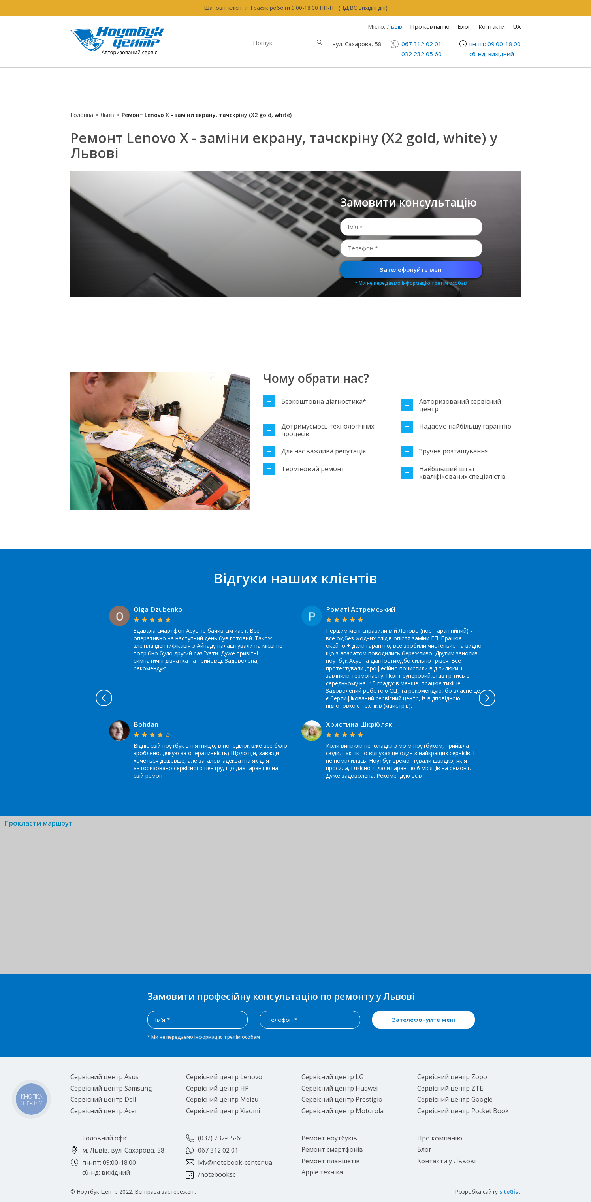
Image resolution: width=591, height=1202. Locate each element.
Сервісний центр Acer (103, 1110)
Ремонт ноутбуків (131, 85)
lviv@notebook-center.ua (235, 1162)
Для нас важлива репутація (314, 451)
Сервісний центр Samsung (111, 1088)
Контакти (491, 26)
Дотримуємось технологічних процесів (318, 430)
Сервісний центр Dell (103, 1099)
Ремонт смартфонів (365, 81)
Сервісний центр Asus (104, 1076)
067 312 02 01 (421, 44)
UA (517, 26)
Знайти (319, 42)
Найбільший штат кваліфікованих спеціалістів (453, 472)
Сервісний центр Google (455, 1099)
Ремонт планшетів (363, 89)
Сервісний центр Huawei (339, 1088)
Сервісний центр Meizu (222, 1099)
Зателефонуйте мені (411, 269)
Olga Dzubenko (158, 609)
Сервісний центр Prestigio (341, 1099)
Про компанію (430, 26)
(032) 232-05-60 (221, 1138)
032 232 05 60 (421, 54)
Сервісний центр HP (217, 1088)
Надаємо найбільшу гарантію (456, 426)
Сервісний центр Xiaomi (223, 1110)
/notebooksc (216, 1174)
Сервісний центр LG (332, 1076)
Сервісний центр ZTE (450, 1088)
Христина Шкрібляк (359, 724)
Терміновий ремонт (303, 469)
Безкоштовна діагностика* (314, 401)
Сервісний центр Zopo (452, 1076)
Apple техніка (238, 85)
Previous (78, 698)
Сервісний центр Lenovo (224, 1076)
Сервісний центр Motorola (342, 1110)
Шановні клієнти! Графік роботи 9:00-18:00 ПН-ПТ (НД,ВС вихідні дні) (296, 7)
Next (513, 698)
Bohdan (146, 724)
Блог (464, 26)
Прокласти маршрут (38, 823)
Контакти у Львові (446, 1161)
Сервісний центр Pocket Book (463, 1110)
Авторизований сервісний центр (451, 405)
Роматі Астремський (360, 609)
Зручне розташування (444, 451)
